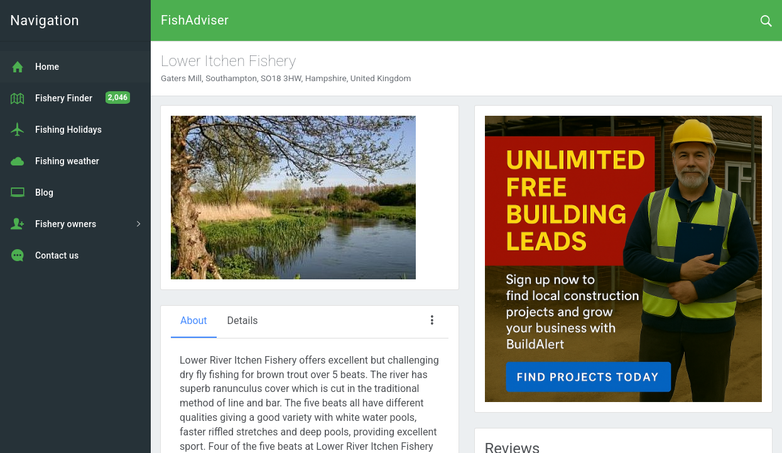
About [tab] (193, 321)
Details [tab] (242, 321)
